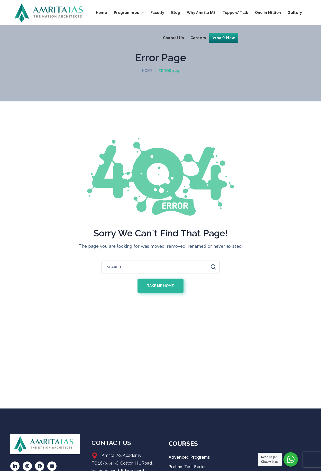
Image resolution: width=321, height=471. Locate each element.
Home (147, 71)
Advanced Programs (189, 457)
